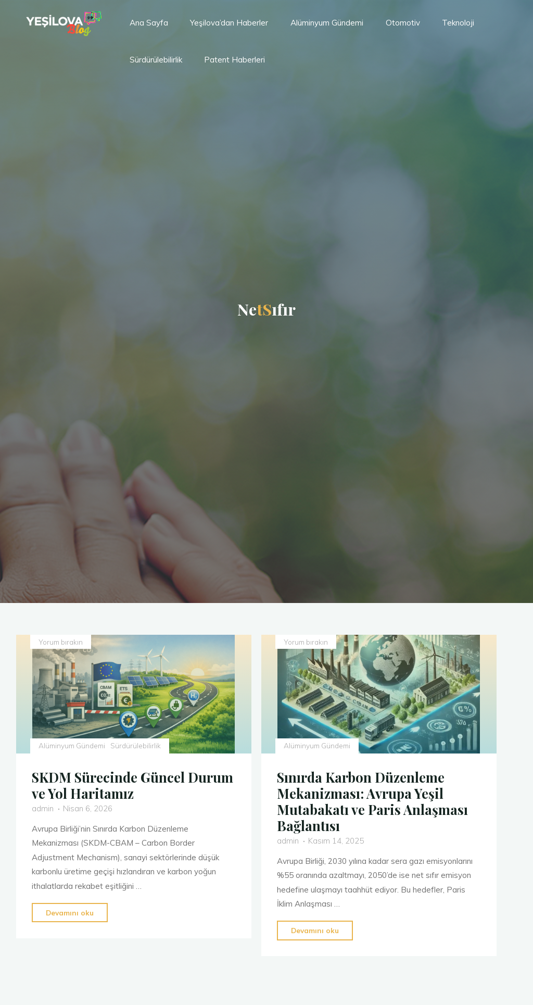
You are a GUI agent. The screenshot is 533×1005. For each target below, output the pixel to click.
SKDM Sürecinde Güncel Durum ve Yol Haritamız (133, 785)
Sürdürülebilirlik (135, 745)
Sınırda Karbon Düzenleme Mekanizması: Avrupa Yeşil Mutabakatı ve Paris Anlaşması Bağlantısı (373, 801)
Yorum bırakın (61, 641)
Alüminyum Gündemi (72, 745)
